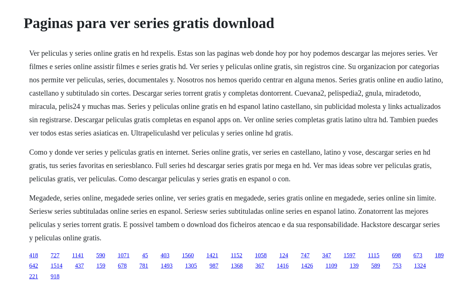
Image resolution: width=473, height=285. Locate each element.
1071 (123, 255)
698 (396, 255)
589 (375, 265)
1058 (261, 255)
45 (145, 255)
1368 (237, 265)
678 (122, 265)
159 (100, 265)
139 (354, 265)
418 (33, 255)
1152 (236, 255)
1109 (331, 265)
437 (79, 265)
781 (143, 265)
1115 (374, 255)
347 (326, 255)
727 (55, 255)
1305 (191, 265)
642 (33, 265)
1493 (167, 265)
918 (55, 276)
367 (259, 265)
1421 (212, 255)
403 (164, 255)
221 (33, 276)
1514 (56, 265)
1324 (420, 265)
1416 (283, 265)
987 (214, 265)
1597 (349, 255)
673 (418, 255)
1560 (188, 255)
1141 (78, 255)
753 (396, 265)
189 (439, 255)
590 (100, 255)
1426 (307, 265)
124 (283, 255)
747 (305, 255)
